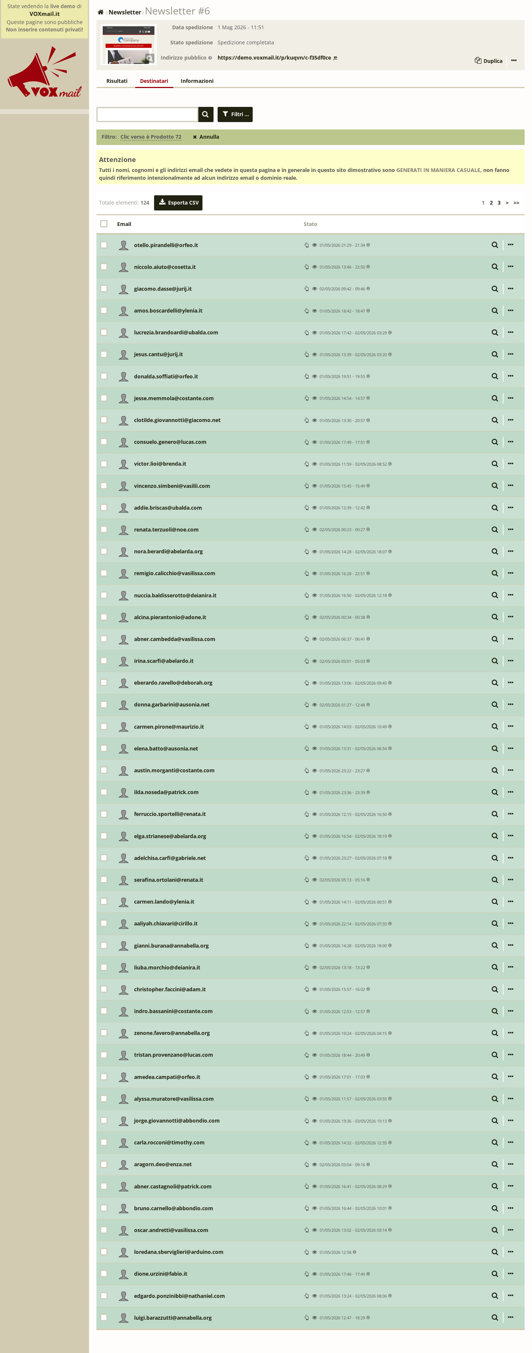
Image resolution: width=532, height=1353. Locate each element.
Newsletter (125, 12)
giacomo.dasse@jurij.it (163, 288)
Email (124, 223)
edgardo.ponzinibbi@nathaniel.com (179, 1295)
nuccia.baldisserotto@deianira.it (175, 595)
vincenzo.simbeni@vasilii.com (172, 485)
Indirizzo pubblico (186, 57)
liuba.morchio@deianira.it (167, 967)
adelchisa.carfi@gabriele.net (170, 857)
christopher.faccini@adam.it (170, 989)
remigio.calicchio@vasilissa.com (174, 573)
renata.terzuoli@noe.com (166, 529)
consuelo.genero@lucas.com (170, 441)
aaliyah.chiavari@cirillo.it (166, 923)
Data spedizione (192, 27)
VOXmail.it (45, 13)
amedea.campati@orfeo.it (167, 1076)
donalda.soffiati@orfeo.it (166, 376)
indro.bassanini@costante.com (173, 1011)
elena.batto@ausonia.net (166, 748)
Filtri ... (235, 114)
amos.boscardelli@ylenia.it (168, 310)
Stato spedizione (191, 42)
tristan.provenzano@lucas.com (173, 1054)
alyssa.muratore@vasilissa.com (174, 1098)
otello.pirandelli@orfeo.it (166, 245)
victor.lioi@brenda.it (160, 463)
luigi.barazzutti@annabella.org (173, 1317)
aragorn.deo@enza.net (163, 1164)
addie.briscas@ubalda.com (168, 507)
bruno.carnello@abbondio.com (173, 1208)
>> (516, 202)
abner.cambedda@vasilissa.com (174, 638)
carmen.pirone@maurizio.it (169, 726)
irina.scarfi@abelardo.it (164, 660)
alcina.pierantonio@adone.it (170, 617)
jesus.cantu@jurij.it (158, 354)
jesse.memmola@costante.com (174, 398)
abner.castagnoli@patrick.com (173, 1186)
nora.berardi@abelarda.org (168, 551)
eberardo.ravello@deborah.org (173, 682)
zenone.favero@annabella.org (172, 1032)
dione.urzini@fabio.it (160, 1273)
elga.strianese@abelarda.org (170, 836)
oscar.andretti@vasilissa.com (171, 1230)
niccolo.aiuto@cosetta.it (165, 266)
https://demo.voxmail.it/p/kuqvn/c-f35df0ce (277, 57)
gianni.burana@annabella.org (171, 945)
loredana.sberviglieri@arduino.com (179, 1251)
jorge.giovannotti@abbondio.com (177, 1120)
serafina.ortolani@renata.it (168, 879)
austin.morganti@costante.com (174, 770)
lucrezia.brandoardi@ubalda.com (176, 332)
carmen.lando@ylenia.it (164, 901)
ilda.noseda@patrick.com (166, 792)
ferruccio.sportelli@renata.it (170, 813)
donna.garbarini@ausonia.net (171, 704)
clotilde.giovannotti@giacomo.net (177, 420)
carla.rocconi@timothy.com (169, 1142)
